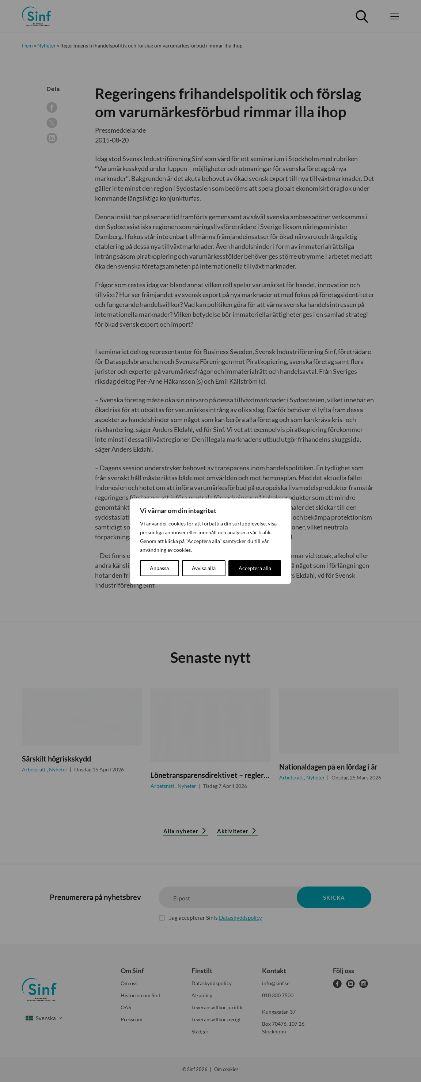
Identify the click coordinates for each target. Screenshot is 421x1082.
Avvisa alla (204, 568)
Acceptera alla (255, 568)
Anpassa (159, 568)
